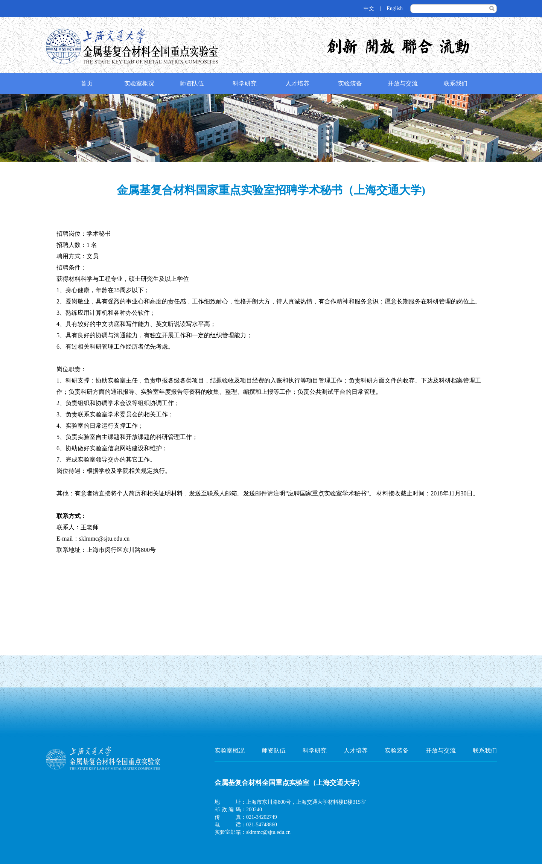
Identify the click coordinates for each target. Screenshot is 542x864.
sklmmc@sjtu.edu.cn (268, 832)
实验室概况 (139, 83)
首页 (87, 83)
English (395, 8)
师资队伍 (192, 83)
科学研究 (245, 83)
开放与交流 (403, 83)
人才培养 (297, 83)
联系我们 (455, 83)
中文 (369, 8)
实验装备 (350, 83)
